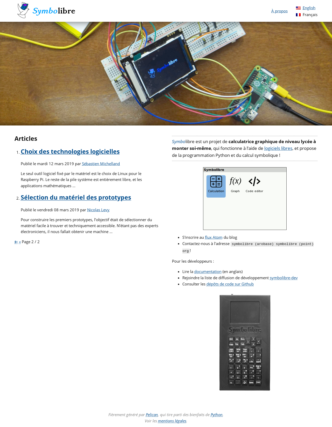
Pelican (152, 413)
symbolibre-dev (284, 276)
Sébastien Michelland (101, 163)
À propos (279, 10)
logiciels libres (278, 148)
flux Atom (214, 237)
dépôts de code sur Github (230, 282)
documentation (208, 270)
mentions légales (172, 419)
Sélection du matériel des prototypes (76, 197)
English (309, 7)
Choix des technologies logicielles (70, 152)
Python (217, 413)
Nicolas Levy (98, 209)
